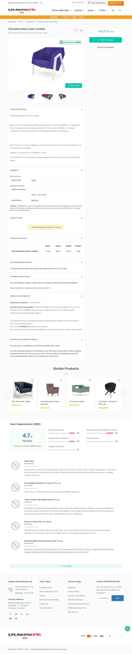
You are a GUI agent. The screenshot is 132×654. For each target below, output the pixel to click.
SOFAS (90, 10)
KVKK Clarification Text (77, 608)
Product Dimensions (46, 238)
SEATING (78, 10)
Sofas (21, 22)
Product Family (46, 218)
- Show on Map (42, 33)
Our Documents (46, 608)
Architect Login (60, 269)
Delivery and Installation (46, 296)
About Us (71, 588)
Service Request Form (49, 592)
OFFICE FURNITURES (60, 10)
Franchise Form (46, 588)
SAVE (117, 598)
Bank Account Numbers (49, 600)
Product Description (46, 109)
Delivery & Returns (75, 600)
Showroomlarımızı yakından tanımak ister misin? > (30, 288)
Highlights (46, 170)
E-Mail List (44, 604)
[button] (25, 2)
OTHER (102, 10)
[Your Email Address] (103, 598)
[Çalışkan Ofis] (24, 635)
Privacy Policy (73, 592)
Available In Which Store (46, 276)
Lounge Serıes (31, 22)
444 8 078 (77, 2)
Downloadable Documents (46, 262)
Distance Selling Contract (78, 604)
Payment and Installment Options (46, 339)
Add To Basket (105, 40)
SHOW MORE (66, 566)
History (42, 596)
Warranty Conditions (76, 596)
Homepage (12, 22)
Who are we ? (73, 612)
